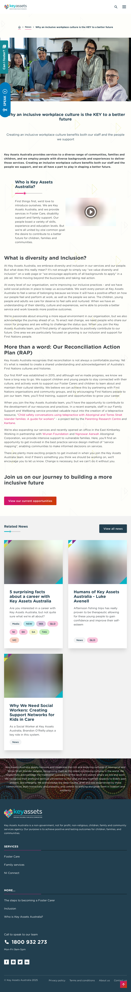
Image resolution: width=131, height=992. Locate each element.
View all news (113, 528)
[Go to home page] (15, 7)
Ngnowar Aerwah (87, 434)
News (28, 26)
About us (104, 980)
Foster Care (12, 856)
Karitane (9, 423)
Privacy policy (57, 980)
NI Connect (11, 873)
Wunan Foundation (55, 434)
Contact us (120, 980)
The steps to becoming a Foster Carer (29, 900)
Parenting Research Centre (103, 419)
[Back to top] (123, 984)
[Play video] (90, 212)
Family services (14, 864)
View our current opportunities (30, 501)
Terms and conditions (82, 980)
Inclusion (10, 908)
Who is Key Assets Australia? (23, 916)
